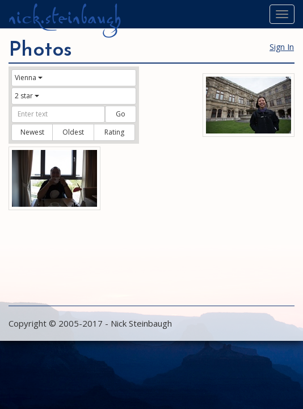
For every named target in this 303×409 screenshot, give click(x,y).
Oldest (73, 132)
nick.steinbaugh (65, 17)
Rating (114, 132)
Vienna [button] (29, 77)
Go (120, 114)
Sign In (282, 46)
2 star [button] (27, 96)
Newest (32, 132)
